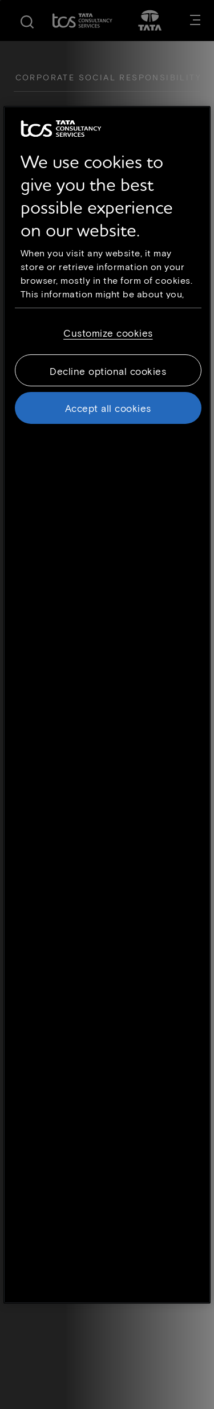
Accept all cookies (108, 407)
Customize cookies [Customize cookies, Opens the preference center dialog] (108, 332)
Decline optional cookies (108, 370)
